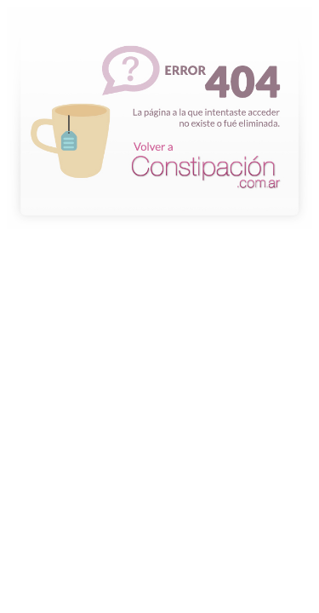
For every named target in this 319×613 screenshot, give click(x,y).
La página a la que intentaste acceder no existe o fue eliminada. (159, 211)
